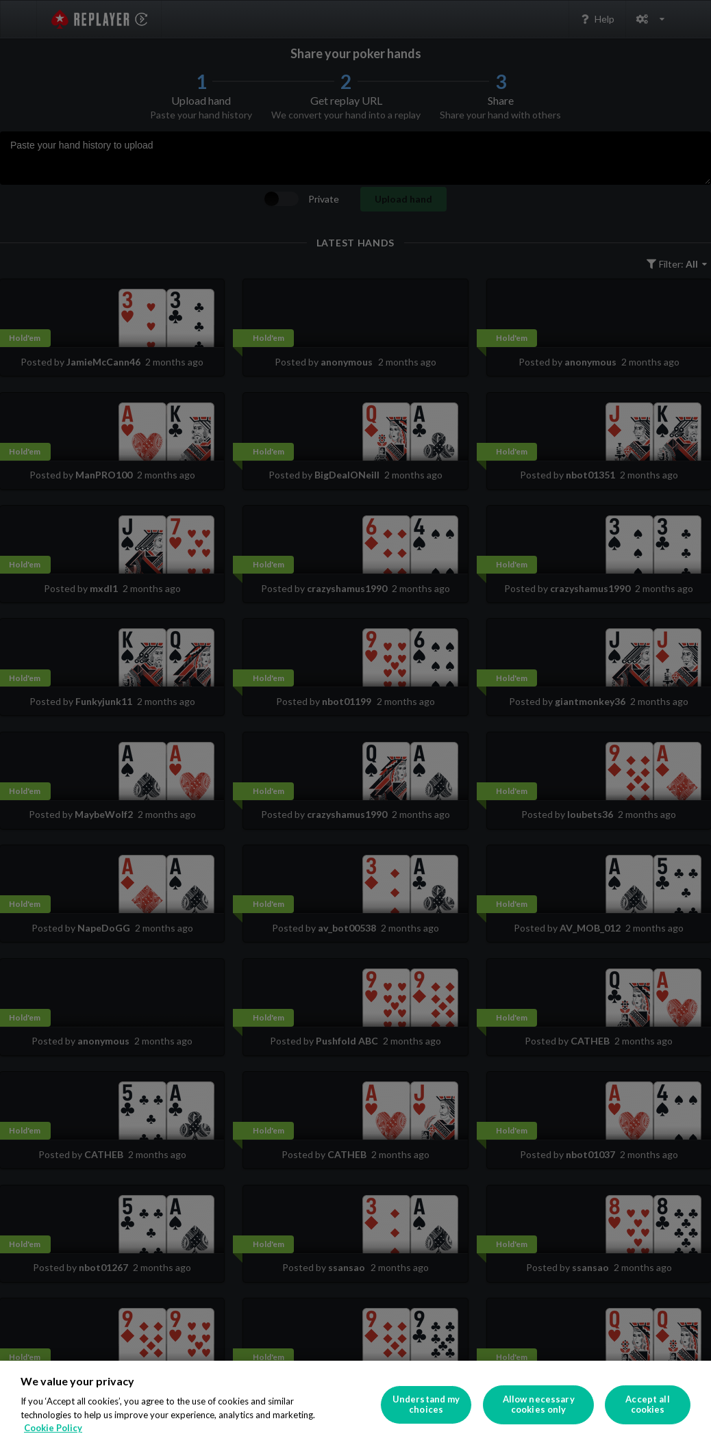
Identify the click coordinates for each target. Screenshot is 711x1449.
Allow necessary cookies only (539, 1404)
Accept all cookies (647, 1404)
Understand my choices (426, 1404)
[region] (355, 1405)
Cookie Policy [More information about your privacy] (53, 1427)
